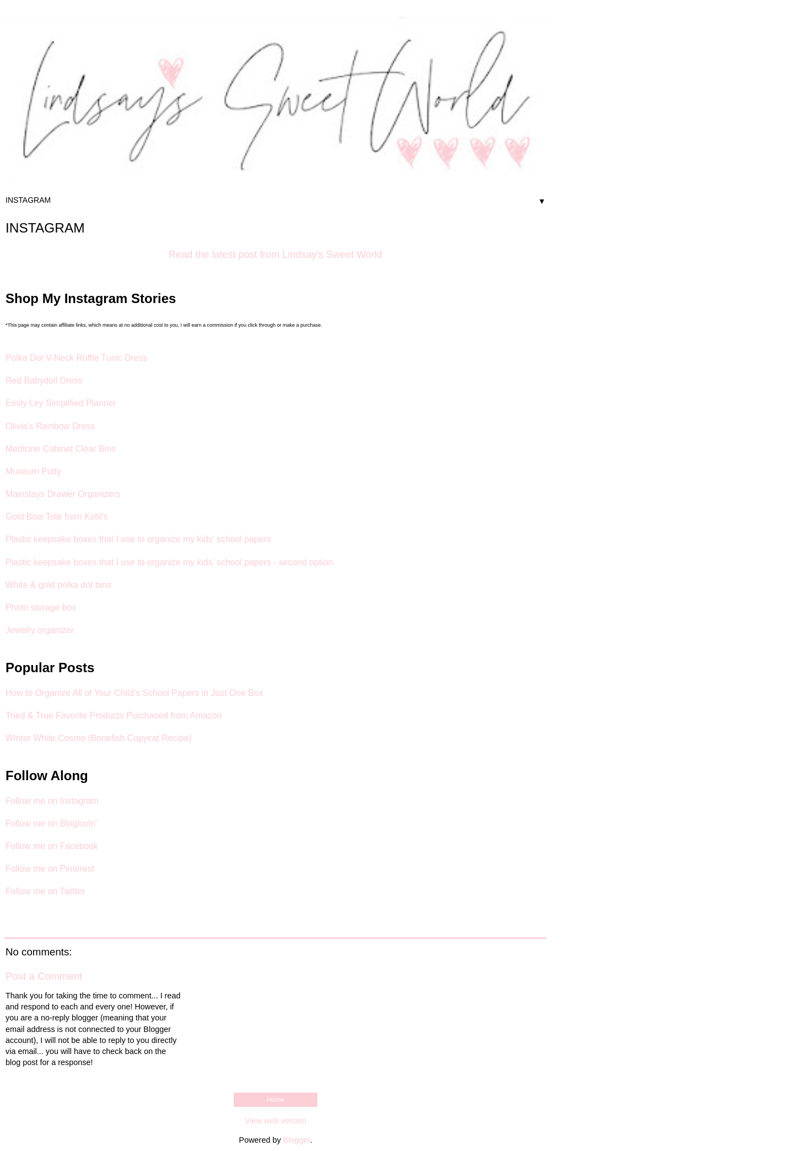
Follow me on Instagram (52, 801)
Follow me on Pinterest (50, 868)
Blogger (296, 1140)
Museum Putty (33, 471)
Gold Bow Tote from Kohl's (57, 516)
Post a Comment (44, 976)
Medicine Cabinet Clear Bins (61, 448)
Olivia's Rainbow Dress (50, 426)
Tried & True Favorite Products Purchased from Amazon (114, 715)
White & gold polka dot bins (58, 585)
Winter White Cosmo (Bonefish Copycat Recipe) (99, 738)
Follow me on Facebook (52, 846)
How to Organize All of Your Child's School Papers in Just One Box (134, 693)
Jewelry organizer (40, 630)
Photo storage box (41, 607)
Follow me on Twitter (45, 891)
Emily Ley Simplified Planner (61, 403)
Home (275, 1100)
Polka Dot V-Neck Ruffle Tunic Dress (76, 358)
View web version (275, 1120)
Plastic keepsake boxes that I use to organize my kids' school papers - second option (169, 562)
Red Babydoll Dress (44, 380)
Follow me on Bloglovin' (51, 823)
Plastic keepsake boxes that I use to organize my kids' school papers (138, 539)
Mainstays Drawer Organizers (63, 494)
